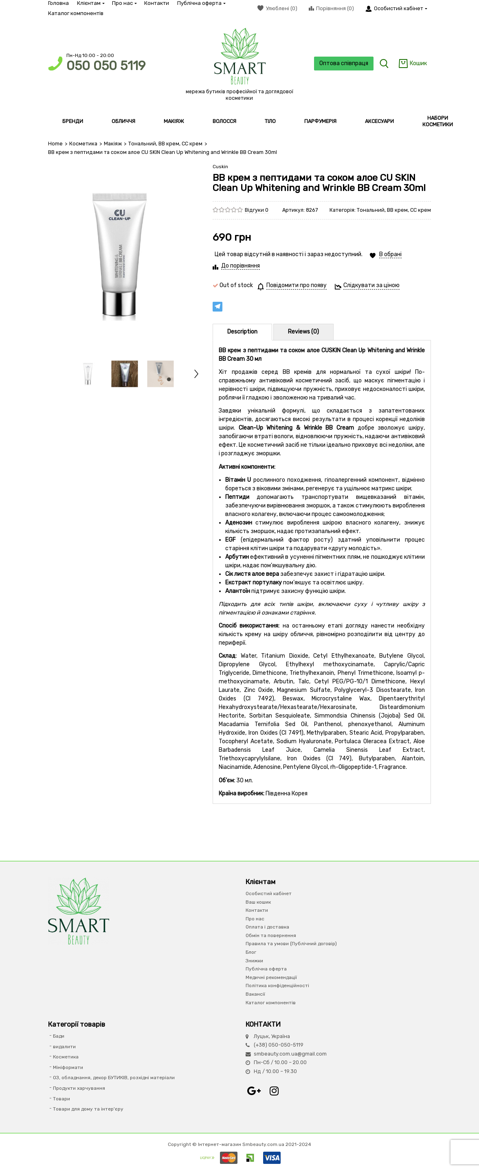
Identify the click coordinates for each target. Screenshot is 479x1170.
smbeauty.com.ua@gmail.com (290, 1054)
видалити (64, 1046)
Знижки (254, 961)
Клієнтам (90, 3)
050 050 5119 (105, 65)
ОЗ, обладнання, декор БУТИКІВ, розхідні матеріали (114, 1077)
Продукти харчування (79, 1088)
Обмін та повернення (271, 935)
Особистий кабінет (269, 893)
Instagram (274, 1091)
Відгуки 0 (256, 210)
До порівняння (240, 265)
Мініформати (68, 1067)
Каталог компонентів (75, 13)
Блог (251, 952)
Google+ (254, 1091)
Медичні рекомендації (271, 977)
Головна (58, 3)
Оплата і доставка (267, 927)
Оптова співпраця (343, 63)
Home (55, 143)
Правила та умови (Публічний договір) (291, 943)
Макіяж (113, 143)
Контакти (156, 3)
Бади (58, 1036)
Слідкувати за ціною (371, 285)
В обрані (390, 254)
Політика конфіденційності (277, 985)
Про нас (124, 3)
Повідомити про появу (296, 285)
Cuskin (220, 166)
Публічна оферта (201, 3)
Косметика (83, 143)
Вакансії (255, 994)
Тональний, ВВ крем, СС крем (165, 143)
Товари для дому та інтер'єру (88, 1109)
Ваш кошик (258, 902)
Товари (61, 1099)
